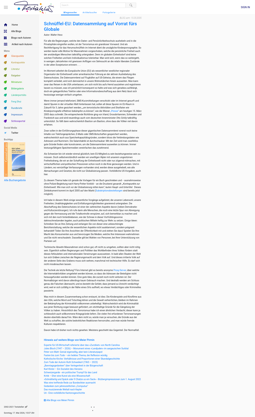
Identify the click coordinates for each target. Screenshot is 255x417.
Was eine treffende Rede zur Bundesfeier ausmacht (70, 382)
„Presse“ (114, 111)
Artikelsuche (90, 12)
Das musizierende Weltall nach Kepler (63, 389)
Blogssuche (70, 12)
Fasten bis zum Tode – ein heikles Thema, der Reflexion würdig (75, 355)
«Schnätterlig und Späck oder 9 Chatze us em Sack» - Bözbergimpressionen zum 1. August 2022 (92, 379)
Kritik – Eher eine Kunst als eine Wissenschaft (67, 376)
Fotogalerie (109, 12)
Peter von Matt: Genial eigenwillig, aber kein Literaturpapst (73, 352)
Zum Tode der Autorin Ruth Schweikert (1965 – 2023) (71, 362)
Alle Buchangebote (15, 180)
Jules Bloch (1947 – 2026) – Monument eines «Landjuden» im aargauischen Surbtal (86, 348)
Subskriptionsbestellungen (109, 190)
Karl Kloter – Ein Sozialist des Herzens (63, 369)
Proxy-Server (120, 270)
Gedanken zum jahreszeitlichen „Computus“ (66, 386)
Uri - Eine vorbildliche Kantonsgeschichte (64, 393)
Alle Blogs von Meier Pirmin (59, 400)
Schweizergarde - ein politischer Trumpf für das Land (70, 372)
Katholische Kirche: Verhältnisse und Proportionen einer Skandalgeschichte (82, 358)
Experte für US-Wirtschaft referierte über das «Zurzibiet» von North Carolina (82, 345)
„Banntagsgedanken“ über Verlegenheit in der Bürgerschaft (73, 365)
